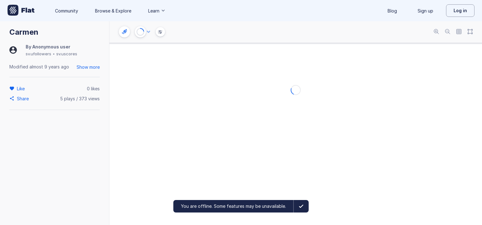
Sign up (425, 10)
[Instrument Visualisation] (160, 32)
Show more (88, 67)
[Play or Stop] (140, 32)
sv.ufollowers (38, 53)
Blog (392, 10)
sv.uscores (66, 53)
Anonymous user (51, 46)
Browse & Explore (113, 10)
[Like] (21, 88)
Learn (157, 10)
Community (66, 10)
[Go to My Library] (21, 11)
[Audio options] (148, 32)
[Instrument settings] (124, 32)
